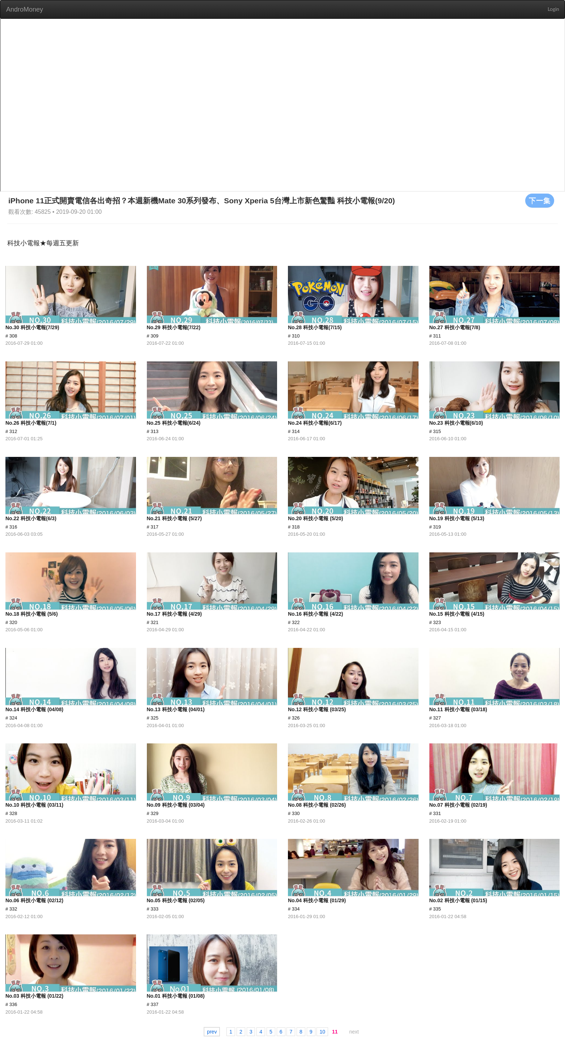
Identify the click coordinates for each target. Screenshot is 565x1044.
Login (553, 9)
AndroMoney (24, 9)
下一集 (540, 200)
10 (322, 1032)
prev (212, 1032)
